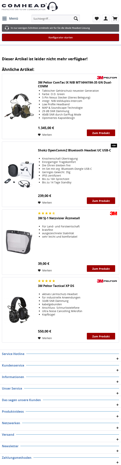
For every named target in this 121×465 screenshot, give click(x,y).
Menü (10, 18)
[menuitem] (10, 18)
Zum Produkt (101, 133)
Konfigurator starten (61, 37)
